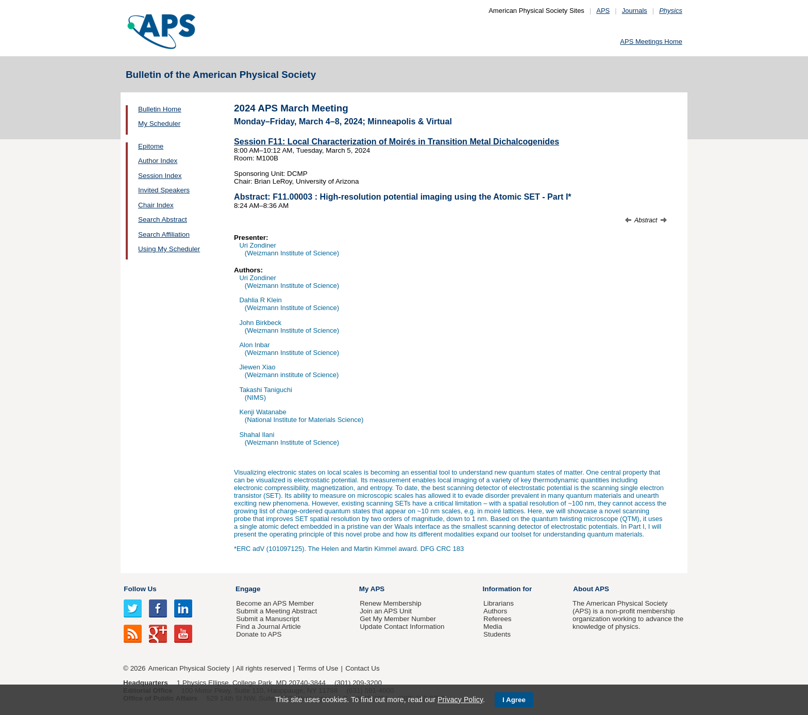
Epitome (150, 146)
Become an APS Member (275, 603)
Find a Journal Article (268, 626)
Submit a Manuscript (267, 619)
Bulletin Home (159, 109)
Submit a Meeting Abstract (276, 611)
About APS (591, 589)
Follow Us (140, 589)
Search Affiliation (164, 234)
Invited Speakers (164, 190)
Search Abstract (162, 219)
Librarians (498, 603)
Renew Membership (391, 603)
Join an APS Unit (386, 611)
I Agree (514, 700)
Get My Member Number (398, 619)
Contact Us (362, 668)
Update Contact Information (402, 626)
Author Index (157, 161)
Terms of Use (317, 668)
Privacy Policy (460, 699)
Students (497, 634)
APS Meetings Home (651, 41)
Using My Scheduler (169, 249)
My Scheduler (159, 123)
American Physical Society (189, 668)
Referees (497, 619)
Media (492, 626)
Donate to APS (258, 634)
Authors (495, 611)
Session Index (159, 176)
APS (603, 10)
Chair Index (156, 205)
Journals (634, 10)
